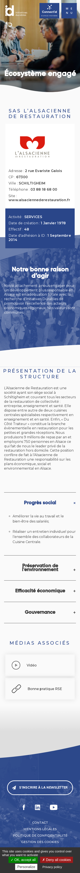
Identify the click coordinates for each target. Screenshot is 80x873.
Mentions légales (40, 829)
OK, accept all (23, 860)
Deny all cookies (56, 860)
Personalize (26, 867)
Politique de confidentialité (40, 835)
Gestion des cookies (40, 842)
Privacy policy (52, 867)
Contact (40, 823)
